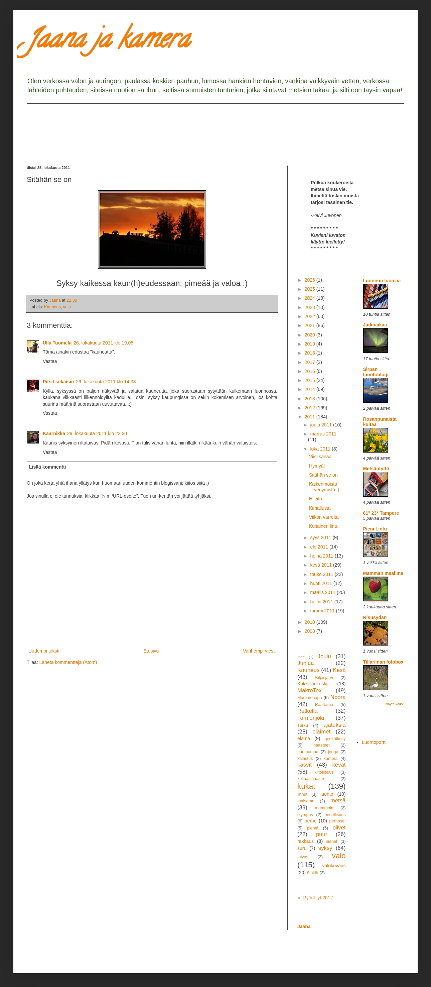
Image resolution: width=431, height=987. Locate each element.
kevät (338, 765)
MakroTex (309, 690)
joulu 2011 (321, 424)
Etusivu (151, 651)
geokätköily (334, 738)
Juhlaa (305, 663)
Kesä (339, 670)
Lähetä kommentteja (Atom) (68, 662)
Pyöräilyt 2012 (318, 897)
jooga (333, 752)
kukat (306, 786)
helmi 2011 (322, 601)
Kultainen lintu (323, 526)
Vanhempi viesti (259, 651)
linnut (302, 794)
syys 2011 (321, 537)
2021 (310, 325)
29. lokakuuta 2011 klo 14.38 (106, 381)
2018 (310, 353)
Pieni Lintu (375, 528)
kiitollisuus (323, 772)
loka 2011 (321, 449)
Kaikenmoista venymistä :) (324, 486)
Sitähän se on (323, 475)
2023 (310, 307)
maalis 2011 (323, 592)
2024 (310, 298)
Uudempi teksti (43, 651)
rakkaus (305, 841)
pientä (312, 828)
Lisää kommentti (47, 467)
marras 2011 (323, 433)
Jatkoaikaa (375, 324)
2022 (310, 316)
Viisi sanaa (320, 456)
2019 (310, 344)
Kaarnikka (54, 433)
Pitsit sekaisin (58, 381)
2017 (310, 362)
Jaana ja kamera (108, 41)
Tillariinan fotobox (383, 662)
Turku (302, 725)
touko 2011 (322, 574)
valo (67, 307)
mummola (324, 808)
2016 (310, 371)
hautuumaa (307, 752)
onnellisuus (335, 814)
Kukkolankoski (312, 683)
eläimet (321, 731)
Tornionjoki (310, 718)
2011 (310, 416)
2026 (310, 280)
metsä (338, 800)
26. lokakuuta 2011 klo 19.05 (103, 343)
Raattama (324, 704)
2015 (310, 380)
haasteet (321, 745)
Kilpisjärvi (324, 677)
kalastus (305, 758)
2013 (310, 398)
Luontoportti (374, 742)
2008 (310, 631)
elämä (303, 738)
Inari (301, 657)
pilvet (338, 827)
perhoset (337, 821)
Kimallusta (320, 508)
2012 (310, 407)
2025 (310, 289)
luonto (326, 794)
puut (321, 834)
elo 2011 (319, 547)
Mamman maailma (383, 573)
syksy (325, 848)
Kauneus (52, 307)
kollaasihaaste (310, 778)
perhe (311, 820)
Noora (338, 697)
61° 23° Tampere (381, 513)
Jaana (304, 926)
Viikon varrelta (323, 517)
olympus (305, 814)
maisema (305, 801)
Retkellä (307, 711)
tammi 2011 (323, 610)
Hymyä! (317, 466)
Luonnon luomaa (382, 280)
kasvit (304, 765)
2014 (310, 389)
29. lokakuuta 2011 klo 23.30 (97, 433)
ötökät (312, 873)
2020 (310, 334)
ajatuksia (334, 725)
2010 (310, 622)
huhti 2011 (321, 583)
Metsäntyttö (376, 468)
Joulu (324, 656)
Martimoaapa (309, 697)
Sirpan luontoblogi (376, 372)
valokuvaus (333, 865)
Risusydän (375, 617)
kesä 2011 (321, 565)
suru (301, 848)
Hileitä (315, 498)
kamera (331, 758)
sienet (331, 841)
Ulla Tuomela (57, 343)
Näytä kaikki (394, 704)
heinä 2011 (322, 556)
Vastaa (50, 361)
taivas (302, 857)
